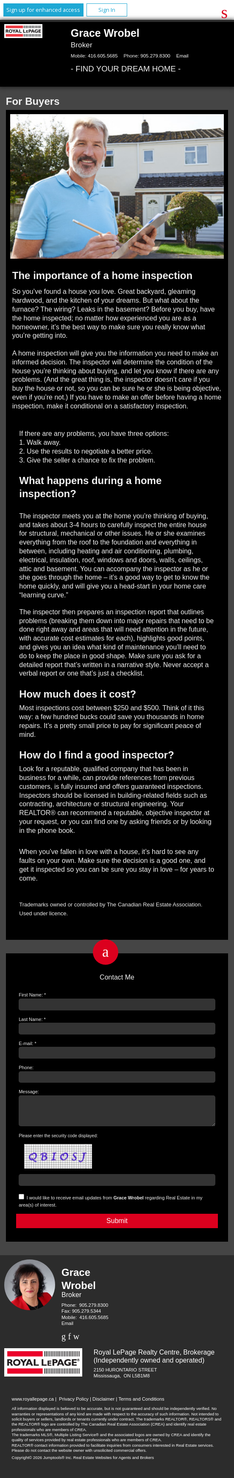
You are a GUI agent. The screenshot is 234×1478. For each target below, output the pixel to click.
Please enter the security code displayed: (58, 1141)
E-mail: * (27, 1043)
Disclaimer (103, 1404)
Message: (29, 1091)
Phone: (26, 1067)
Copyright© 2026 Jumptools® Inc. (42, 1462)
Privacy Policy (74, 1404)
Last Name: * (32, 1019)
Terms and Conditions (141, 1404)
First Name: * (32, 994)
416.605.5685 (102, 55)
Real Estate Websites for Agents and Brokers (113, 1462)
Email (182, 55)
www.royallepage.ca (33, 1404)
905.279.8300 (155, 55)
